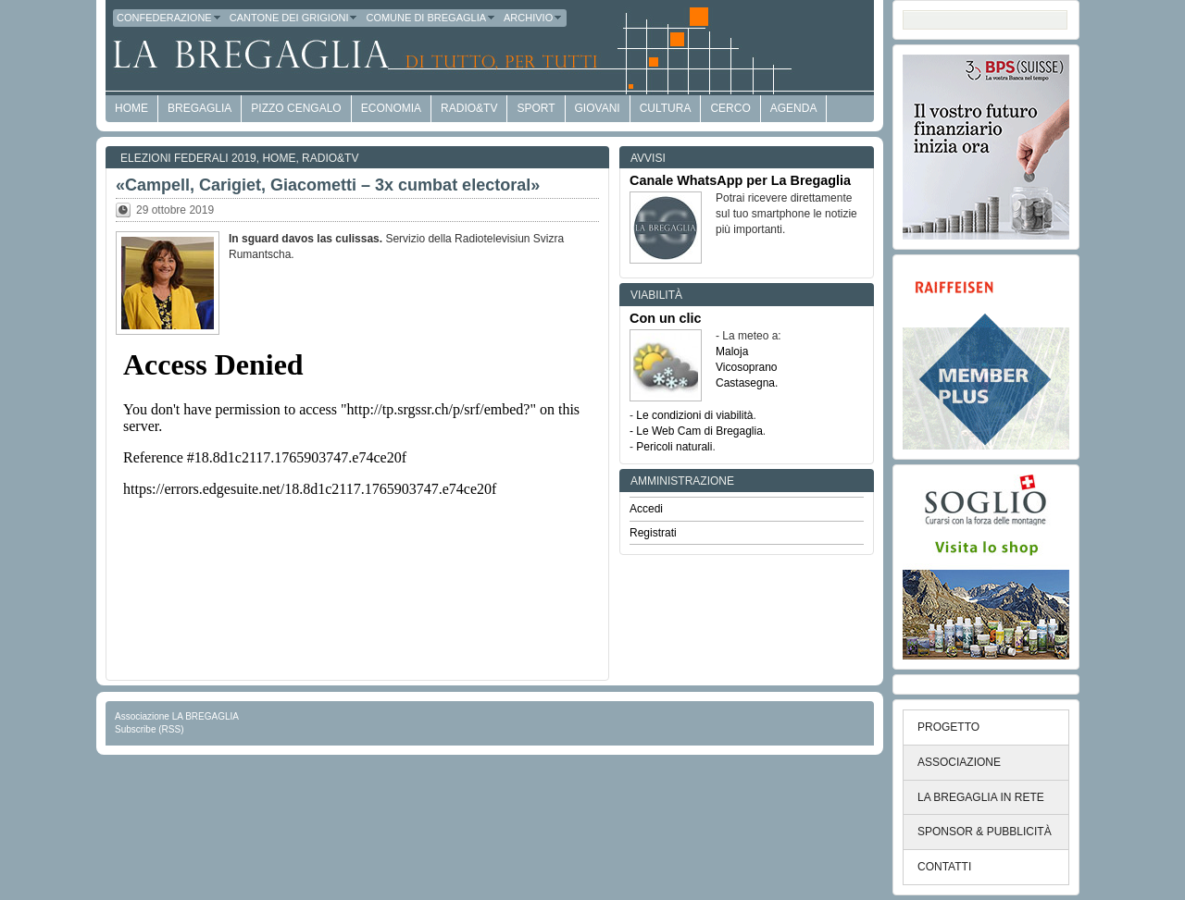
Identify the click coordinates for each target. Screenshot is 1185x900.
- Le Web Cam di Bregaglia (696, 431)
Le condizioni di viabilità (694, 415)
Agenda (793, 108)
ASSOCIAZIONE (959, 762)
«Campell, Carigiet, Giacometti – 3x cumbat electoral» (328, 185)
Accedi (646, 508)
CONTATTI (944, 866)
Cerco (730, 108)
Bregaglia (199, 108)
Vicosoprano (747, 367)
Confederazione (169, 17)
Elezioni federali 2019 (188, 158)
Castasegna (745, 382)
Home (278, 158)
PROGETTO (948, 727)
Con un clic (666, 318)
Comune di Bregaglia (431, 17)
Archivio (533, 17)
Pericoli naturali (674, 446)
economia (391, 108)
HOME (131, 108)
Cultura (666, 108)
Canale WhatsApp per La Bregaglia (740, 180)
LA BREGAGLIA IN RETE (980, 797)
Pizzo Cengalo (296, 108)
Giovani (597, 108)
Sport (536, 108)
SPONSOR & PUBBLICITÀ (984, 831)
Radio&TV (469, 108)
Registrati (653, 532)
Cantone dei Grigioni (294, 17)
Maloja (732, 351)
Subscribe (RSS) (149, 729)
